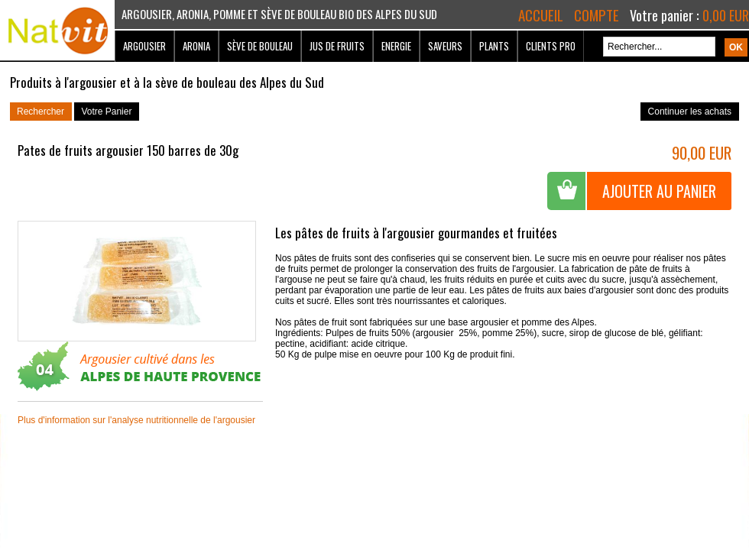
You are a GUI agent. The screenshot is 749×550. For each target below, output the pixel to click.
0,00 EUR (725, 15)
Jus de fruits (337, 45)
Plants (494, 45)
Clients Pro (551, 45)
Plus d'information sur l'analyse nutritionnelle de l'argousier (136, 420)
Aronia (196, 45)
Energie (396, 45)
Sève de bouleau (260, 45)
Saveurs (445, 45)
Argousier (144, 45)
